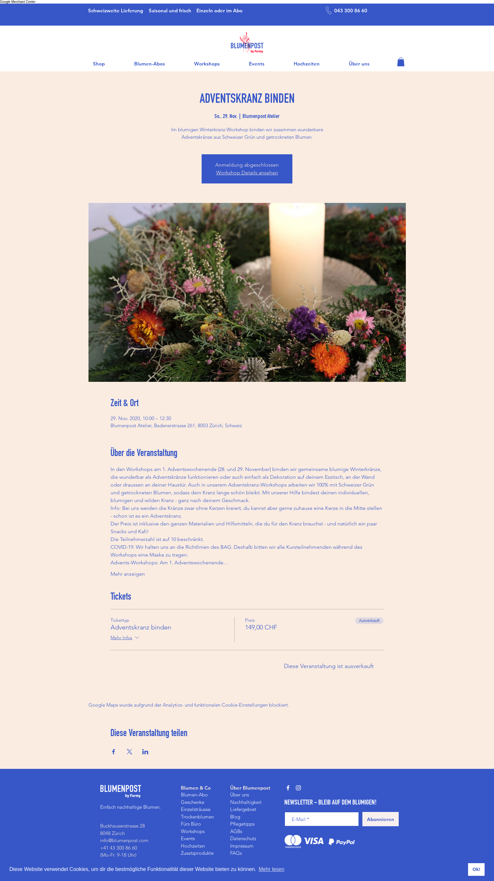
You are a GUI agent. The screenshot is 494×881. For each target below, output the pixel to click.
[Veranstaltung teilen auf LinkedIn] (145, 751)
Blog (235, 817)
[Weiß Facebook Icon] (288, 787)
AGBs (236, 831)
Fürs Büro (191, 824)
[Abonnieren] (380, 819)
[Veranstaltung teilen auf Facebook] (114, 751)
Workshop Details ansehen (247, 173)
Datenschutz (243, 838)
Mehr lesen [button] (271, 869)
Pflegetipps (242, 824)
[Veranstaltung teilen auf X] (129, 751)
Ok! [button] (476, 869)
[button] (401, 61)
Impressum (241, 846)
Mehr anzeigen (128, 574)
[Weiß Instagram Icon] (298, 787)
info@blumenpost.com (124, 840)
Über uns (239, 795)
